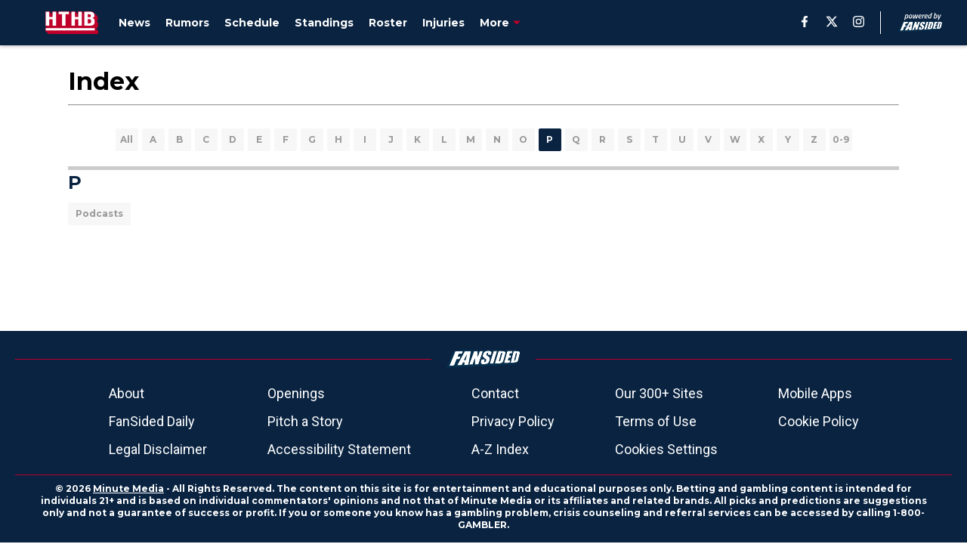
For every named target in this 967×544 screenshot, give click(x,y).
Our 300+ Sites (659, 393)
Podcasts (99, 213)
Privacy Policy (513, 421)
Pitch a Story (305, 421)
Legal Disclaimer (158, 449)
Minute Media (128, 488)
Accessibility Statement (339, 449)
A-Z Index (500, 449)
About (126, 393)
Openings (296, 393)
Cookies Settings (666, 449)
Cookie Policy (818, 421)
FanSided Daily (152, 421)
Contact (495, 393)
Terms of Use (656, 421)
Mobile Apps (815, 393)
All (126, 139)
